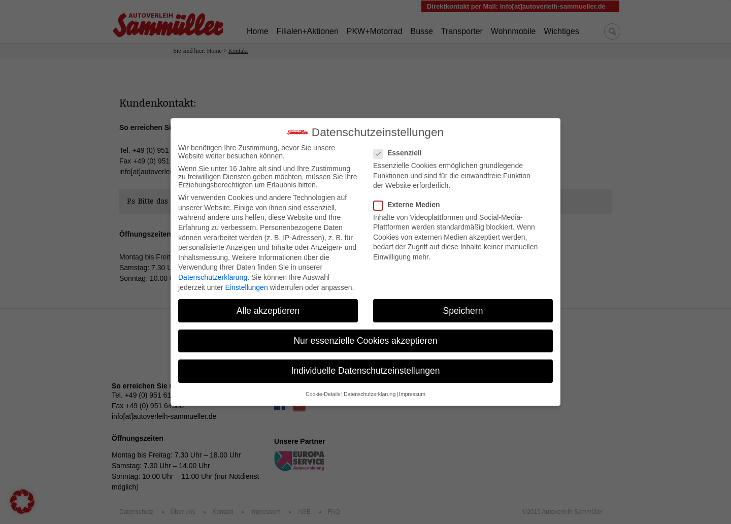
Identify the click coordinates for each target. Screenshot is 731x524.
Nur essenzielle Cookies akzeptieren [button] (365, 336)
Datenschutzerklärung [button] (369, 389)
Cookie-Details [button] (323, 389)
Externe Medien (409, 199)
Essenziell (400, 148)
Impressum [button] (412, 389)
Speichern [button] (463, 306)
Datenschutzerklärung (212, 273)
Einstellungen (246, 282)
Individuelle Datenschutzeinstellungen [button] (365, 366)
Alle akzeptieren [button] (268, 306)
